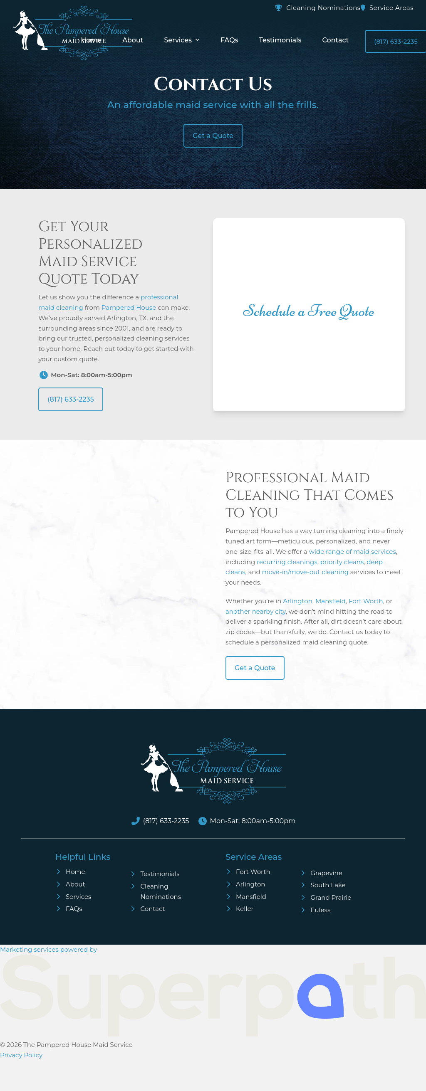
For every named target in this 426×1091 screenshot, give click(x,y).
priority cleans (342, 562)
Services (78, 897)
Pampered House (129, 307)
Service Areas (391, 8)
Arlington (297, 601)
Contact (152, 909)
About (75, 884)
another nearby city (255, 611)
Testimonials (159, 874)
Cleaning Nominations (323, 8)
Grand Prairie (330, 897)
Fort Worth (366, 601)
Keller (245, 909)
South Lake (327, 885)
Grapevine (326, 873)
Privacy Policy (21, 1055)
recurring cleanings (287, 562)
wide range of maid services (352, 551)
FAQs (74, 909)
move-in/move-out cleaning (305, 572)
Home (75, 872)
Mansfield (330, 601)
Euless (320, 910)
